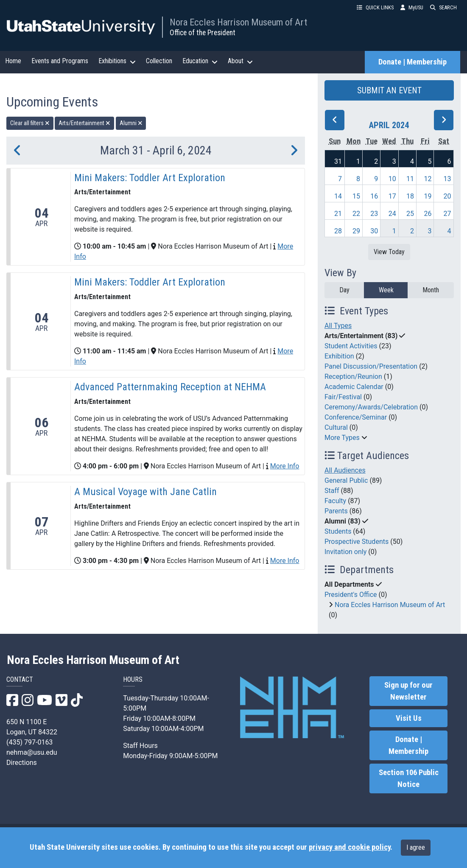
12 (428, 179)
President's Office (350, 595)
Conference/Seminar (355, 417)
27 (447, 214)
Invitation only (345, 552)
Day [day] (344, 290)
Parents (336, 511)
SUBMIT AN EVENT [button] (389, 90)
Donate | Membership (412, 62)
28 (338, 231)
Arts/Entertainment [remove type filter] (84, 123)
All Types (338, 326)
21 (338, 214)
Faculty (335, 501)
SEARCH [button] (443, 7)
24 (392, 214)
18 (410, 196)
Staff (331, 491)
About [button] (240, 61)
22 (356, 214)
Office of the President (202, 32)
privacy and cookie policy (349, 847)
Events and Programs (59, 61)
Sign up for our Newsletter (408, 691)
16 (374, 196)
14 (338, 196)
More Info (284, 466)
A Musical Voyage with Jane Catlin (145, 492)
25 (410, 214)
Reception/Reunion (353, 376)
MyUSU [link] (411, 7)
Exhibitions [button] (117, 61)
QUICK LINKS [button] (375, 7)
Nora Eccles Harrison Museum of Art (238, 22)
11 (410, 179)
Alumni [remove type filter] (131, 123)
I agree (415, 847)
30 (374, 231)
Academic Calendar (353, 387)
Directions (21, 763)
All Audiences (345, 470)
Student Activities (351, 346)
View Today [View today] (389, 252)
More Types (342, 438)
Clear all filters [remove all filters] (30, 123)
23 (374, 214)
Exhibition (339, 356)
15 (356, 196)
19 (428, 196)
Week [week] (386, 290)
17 (392, 196)
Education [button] (200, 61)
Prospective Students (356, 542)
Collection (159, 61)
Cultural (336, 427)
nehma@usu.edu (31, 752)
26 (428, 214)
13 (447, 179)
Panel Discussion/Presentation (370, 366)
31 (338, 161)
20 (447, 196)
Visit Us (409, 718)
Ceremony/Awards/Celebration (371, 407)
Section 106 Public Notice (409, 778)
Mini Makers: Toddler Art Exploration (149, 178)
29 (356, 231)
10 (392, 179)
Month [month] (430, 290)
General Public (346, 480)
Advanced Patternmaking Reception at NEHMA (170, 387)
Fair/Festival (343, 397)
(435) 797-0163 (29, 742)
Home (13, 61)
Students (337, 531)
